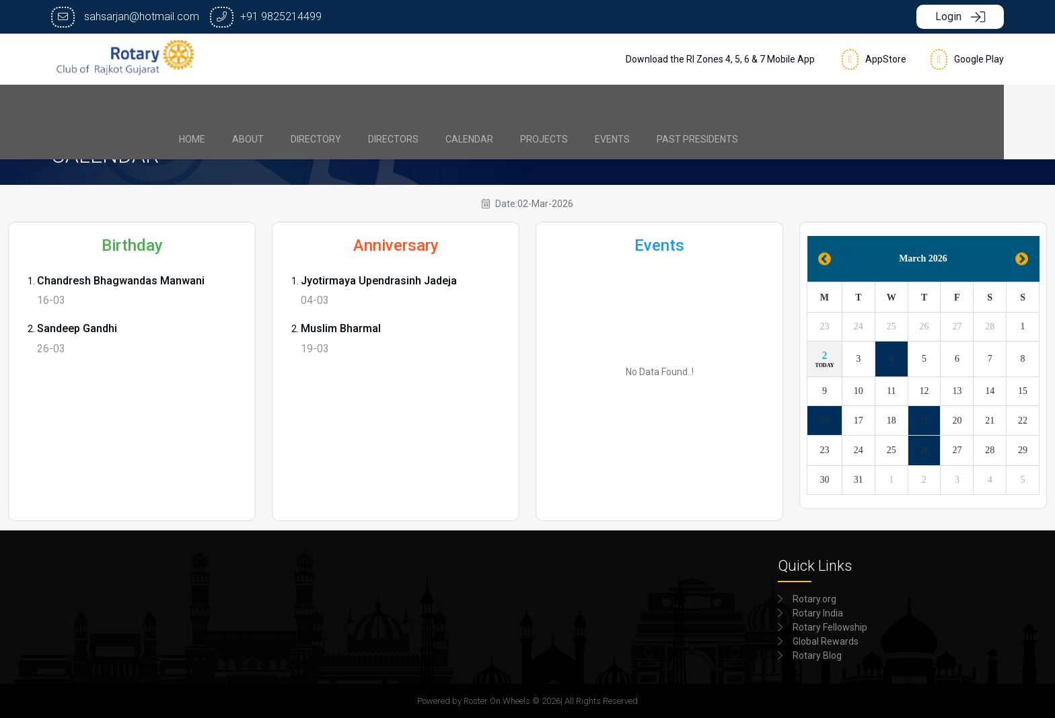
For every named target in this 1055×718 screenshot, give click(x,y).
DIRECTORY (385, 104)
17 (858, 420)
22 (1022, 420)
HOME (261, 104)
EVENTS (681, 104)
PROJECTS (613, 104)
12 (924, 391)
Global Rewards (826, 641)
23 (824, 326)
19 (924, 420)
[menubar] (528, 105)
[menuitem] (261, 105)
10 (858, 391)
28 (989, 326)
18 (891, 420)
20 (956, 420)
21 (989, 420)
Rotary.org (814, 599)
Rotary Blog (817, 655)
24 (858, 326)
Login (960, 16)
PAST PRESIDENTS (766, 104)
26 (924, 326)
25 (891, 326)
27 (956, 326)
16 (824, 420)
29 (1022, 450)
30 (824, 480)
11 (891, 391)
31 (858, 480)
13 (956, 391)
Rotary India (818, 613)
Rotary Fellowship (830, 627)
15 (1022, 391)
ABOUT (317, 104)
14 (989, 391)
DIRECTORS (462, 104)
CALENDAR (538, 104)
